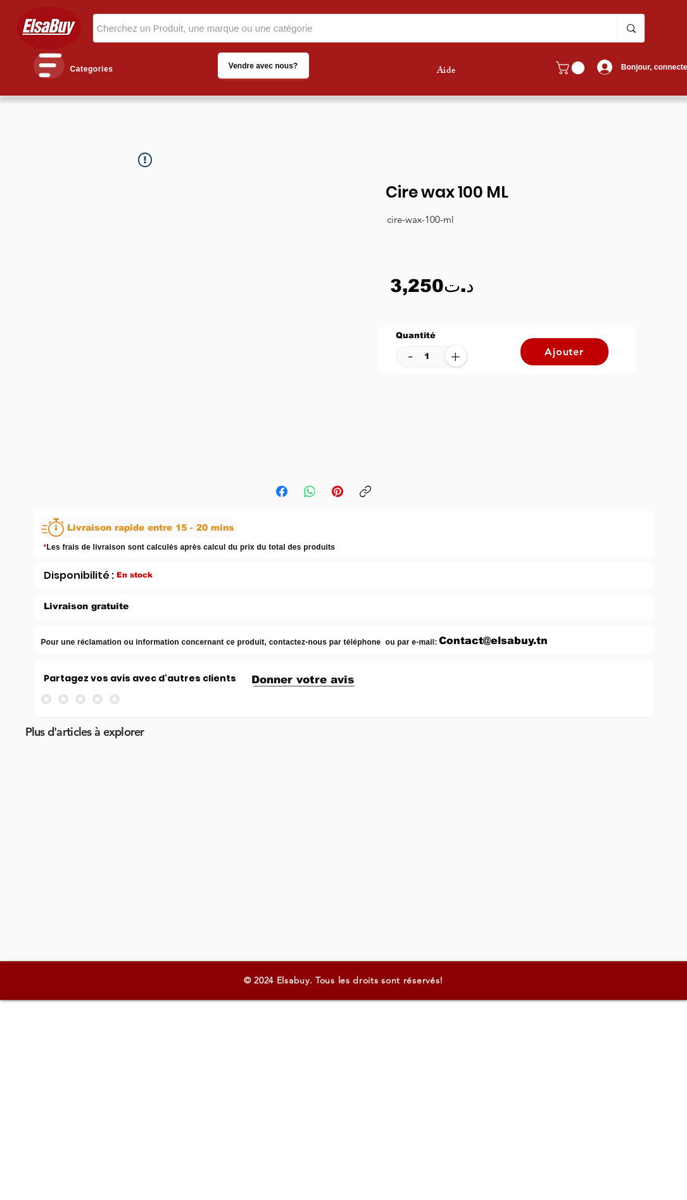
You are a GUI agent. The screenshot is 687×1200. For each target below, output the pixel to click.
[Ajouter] (564, 351)
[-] (411, 355)
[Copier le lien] (365, 491)
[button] (49, 66)
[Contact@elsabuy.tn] (494, 640)
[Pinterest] (337, 491)
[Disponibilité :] (79, 575)
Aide (446, 71)
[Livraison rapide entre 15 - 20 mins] (139, 527)
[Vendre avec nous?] (263, 66)
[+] (456, 356)
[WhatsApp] (309, 491)
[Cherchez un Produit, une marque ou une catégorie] (344, 28)
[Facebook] (281, 491)
